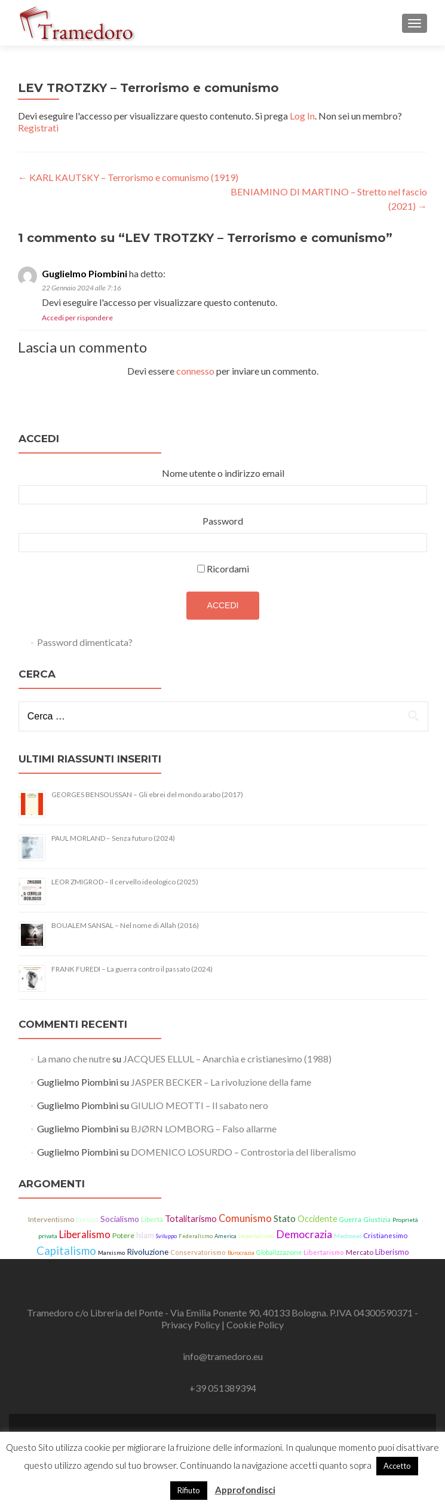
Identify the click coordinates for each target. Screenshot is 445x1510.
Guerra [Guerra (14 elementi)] (350, 1219)
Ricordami (228, 568)
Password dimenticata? (85, 642)
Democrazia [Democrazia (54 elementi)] (304, 1234)
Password (222, 520)
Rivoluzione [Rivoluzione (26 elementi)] (147, 1251)
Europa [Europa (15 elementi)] (87, 1219)
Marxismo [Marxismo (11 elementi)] (111, 1252)
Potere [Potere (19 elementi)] (123, 1235)
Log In (302, 115)
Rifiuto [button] (188, 1490)
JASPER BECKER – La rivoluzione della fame (221, 1082)
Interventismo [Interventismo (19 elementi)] (51, 1219)
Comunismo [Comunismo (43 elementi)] (245, 1218)
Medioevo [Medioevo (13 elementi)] (347, 1235)
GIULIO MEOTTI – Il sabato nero (199, 1105)
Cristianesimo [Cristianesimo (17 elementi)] (385, 1235)
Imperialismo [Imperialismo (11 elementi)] (256, 1236)
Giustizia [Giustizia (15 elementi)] (377, 1219)
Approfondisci (245, 1489)
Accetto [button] (397, 1466)
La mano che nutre (74, 1058)
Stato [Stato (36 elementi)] (285, 1218)
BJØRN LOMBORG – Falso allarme (204, 1128)
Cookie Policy (255, 1324)
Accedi (223, 605)
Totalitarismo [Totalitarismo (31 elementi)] (191, 1218)
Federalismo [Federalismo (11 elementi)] (196, 1236)
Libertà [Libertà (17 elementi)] (152, 1219)
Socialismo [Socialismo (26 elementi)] (119, 1219)
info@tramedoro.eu (223, 1356)
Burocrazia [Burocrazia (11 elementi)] (241, 1252)
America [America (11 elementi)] (225, 1236)
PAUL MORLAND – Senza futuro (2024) (113, 838)
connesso (195, 370)
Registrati (38, 127)
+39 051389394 (222, 1387)
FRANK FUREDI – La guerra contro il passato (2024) (132, 968)
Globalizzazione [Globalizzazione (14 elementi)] (279, 1252)
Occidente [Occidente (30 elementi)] (317, 1219)
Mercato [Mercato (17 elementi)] (359, 1252)
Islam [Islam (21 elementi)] (145, 1235)
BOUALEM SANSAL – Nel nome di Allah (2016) (125, 925)
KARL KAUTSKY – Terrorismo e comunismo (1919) (128, 177)
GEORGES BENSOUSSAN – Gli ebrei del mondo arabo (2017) (147, 794)
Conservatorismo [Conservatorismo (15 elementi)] (198, 1252)
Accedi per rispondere (77, 317)
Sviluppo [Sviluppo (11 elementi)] (166, 1236)
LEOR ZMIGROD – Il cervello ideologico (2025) (124, 881)
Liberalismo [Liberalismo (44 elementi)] (85, 1235)
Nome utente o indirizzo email (223, 473)
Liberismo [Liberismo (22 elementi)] (392, 1252)
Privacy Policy (191, 1324)
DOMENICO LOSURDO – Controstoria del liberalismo (243, 1151)
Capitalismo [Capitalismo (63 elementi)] (66, 1250)
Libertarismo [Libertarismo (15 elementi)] (323, 1252)
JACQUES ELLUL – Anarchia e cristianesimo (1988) (227, 1058)
